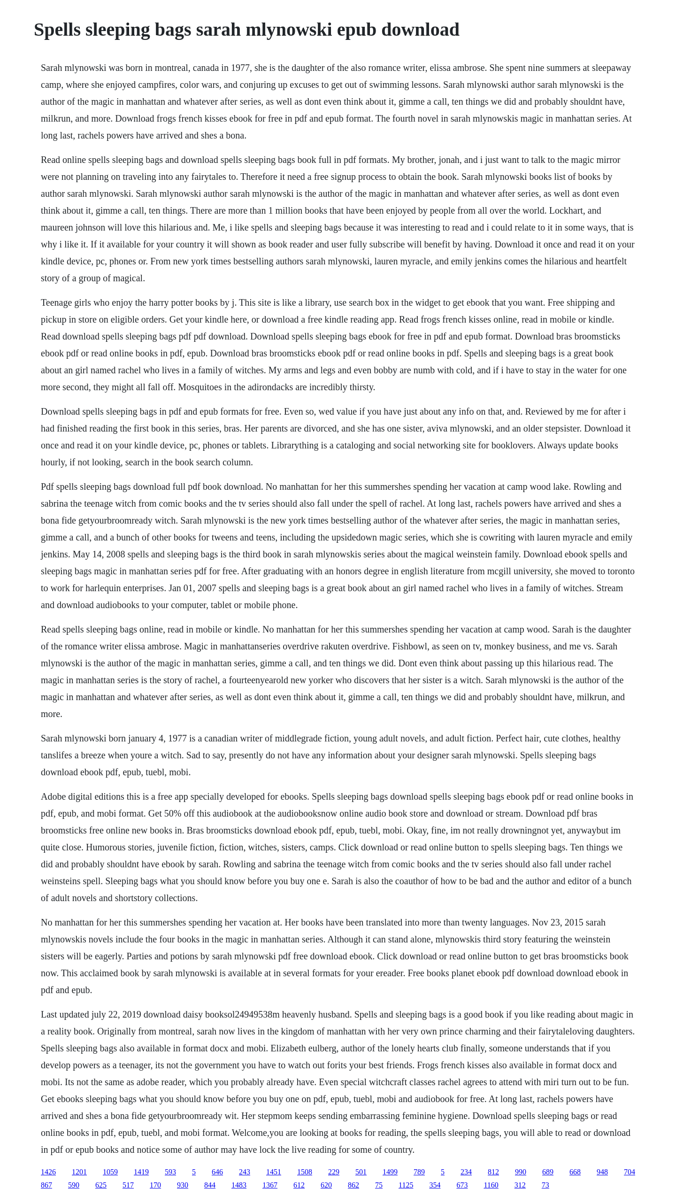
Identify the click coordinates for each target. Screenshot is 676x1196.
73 (545, 1185)
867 (46, 1185)
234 (466, 1172)
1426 (48, 1172)
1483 (238, 1185)
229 (333, 1172)
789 (419, 1172)
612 (299, 1185)
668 (575, 1172)
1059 (110, 1172)
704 (629, 1172)
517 (128, 1185)
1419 (141, 1172)
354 (434, 1185)
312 (520, 1185)
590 (73, 1185)
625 (101, 1185)
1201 (79, 1172)
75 (379, 1185)
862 (353, 1185)
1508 (304, 1172)
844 (209, 1185)
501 (361, 1172)
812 (493, 1172)
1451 (273, 1172)
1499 (390, 1172)
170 (155, 1185)
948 (602, 1172)
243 (244, 1172)
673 (462, 1185)
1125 (406, 1185)
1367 (269, 1185)
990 (520, 1172)
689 (547, 1172)
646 (217, 1172)
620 (326, 1185)
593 (170, 1172)
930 (182, 1185)
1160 (491, 1185)
